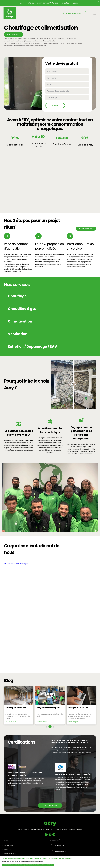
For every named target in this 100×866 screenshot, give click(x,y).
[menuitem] (26, 846)
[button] (50, 296)
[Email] (67, 84)
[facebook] (46, 834)
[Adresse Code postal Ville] (67, 91)
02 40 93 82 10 (59, 845)
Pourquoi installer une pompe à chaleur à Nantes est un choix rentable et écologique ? (80, 707)
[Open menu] (94, 13)
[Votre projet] (67, 97)
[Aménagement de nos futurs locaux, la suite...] (18, 695)
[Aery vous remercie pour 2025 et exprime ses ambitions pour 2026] (50, 695)
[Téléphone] (67, 78)
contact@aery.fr (61, 851)
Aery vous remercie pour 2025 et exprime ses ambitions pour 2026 (48, 707)
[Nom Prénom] (67, 71)
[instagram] (50, 834)
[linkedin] (53, 834)
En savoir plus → (11, 722)
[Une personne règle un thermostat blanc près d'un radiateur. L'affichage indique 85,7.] (81, 695)
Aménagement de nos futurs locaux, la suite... (16, 707)
